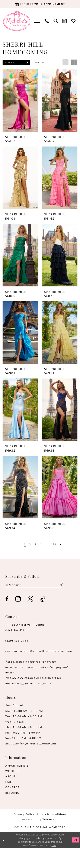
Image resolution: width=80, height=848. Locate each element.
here (54, 845)
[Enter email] (34, 585)
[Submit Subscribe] (61, 585)
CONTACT (12, 787)
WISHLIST (12, 771)
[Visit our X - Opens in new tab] (30, 599)
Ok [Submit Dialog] (76, 839)
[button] (37, 21)
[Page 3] (35, 545)
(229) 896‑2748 (16, 640)
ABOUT (10, 776)
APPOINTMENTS (17, 765)
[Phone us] (46, 21)
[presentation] (20, 100)
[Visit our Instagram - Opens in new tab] (18, 599)
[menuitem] (37, 21)
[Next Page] (60, 545)
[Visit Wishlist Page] (73, 21)
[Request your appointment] (40, 4)
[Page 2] (30, 545)
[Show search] (55, 21)
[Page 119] (53, 545)
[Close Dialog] (4, 840)
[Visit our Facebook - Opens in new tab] (7, 599)
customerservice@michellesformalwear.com (38, 651)
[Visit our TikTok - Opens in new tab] (43, 599)
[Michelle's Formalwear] (16, 21)
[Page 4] (40, 545)
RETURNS (12, 792)
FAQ (8, 782)
